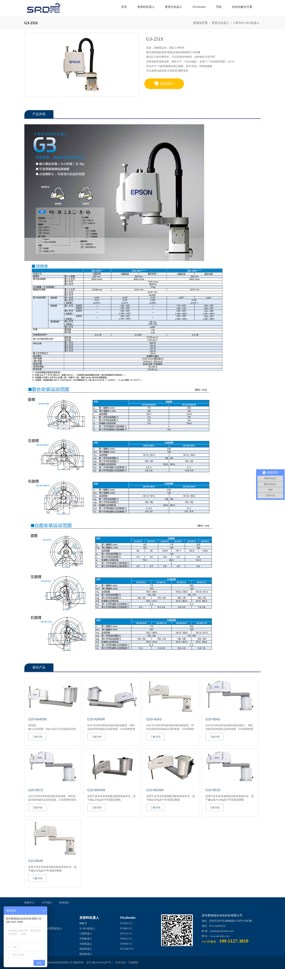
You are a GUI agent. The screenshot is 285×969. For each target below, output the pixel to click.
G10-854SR (155, 790)
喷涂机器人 (85, 954)
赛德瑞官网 (200, 22)
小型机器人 (85, 933)
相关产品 (38, 667)
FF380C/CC (126, 928)
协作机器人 (85, 949)
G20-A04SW (37, 719)
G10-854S (35, 861)
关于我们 (47, 902)
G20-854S (212, 719)
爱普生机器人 (220, 22)
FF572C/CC (126, 933)
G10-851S (212, 790)
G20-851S (35, 790)
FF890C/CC (126, 943)
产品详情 (38, 114)
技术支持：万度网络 (126, 962)
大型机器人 (85, 943)
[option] (82, 64)
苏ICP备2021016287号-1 (99, 962)
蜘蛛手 (83, 923)
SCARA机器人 (87, 928)
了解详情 (37, 736)
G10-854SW (96, 790)
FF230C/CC (126, 923)
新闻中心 (29, 902)
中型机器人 (85, 938)
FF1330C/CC (127, 949)
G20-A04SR (96, 719)
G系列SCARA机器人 (246, 22)
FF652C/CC (126, 938)
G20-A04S (154, 719)
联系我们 (164, 83)
